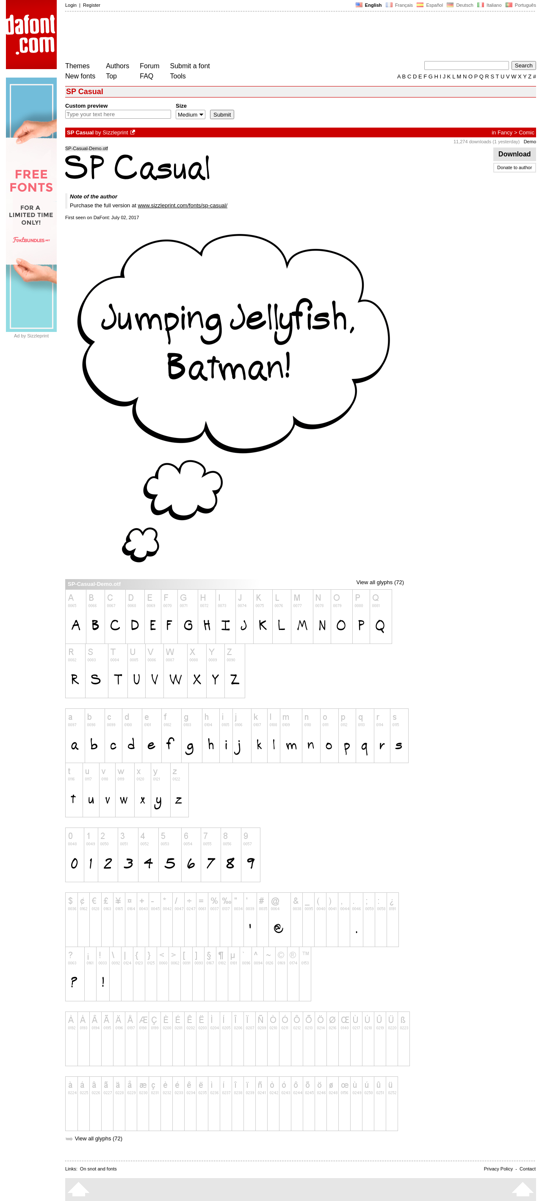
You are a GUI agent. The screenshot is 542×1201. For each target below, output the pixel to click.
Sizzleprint (115, 132)
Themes (77, 66)
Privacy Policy (498, 1168)
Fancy (505, 132)
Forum (149, 66)
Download (515, 154)
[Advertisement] (219, 37)
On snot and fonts (98, 1168)
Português (520, 5)
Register (91, 5)
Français (399, 5)
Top (111, 76)
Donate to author (514, 167)
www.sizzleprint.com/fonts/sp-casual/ (182, 205)
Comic (526, 132)
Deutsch (460, 5)
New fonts (80, 76)
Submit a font (190, 66)
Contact (528, 1168)
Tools (178, 76)
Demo (530, 141)
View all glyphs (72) (380, 582)
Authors (117, 66)
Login (71, 5)
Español (429, 5)
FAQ (146, 76)
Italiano (489, 5)
